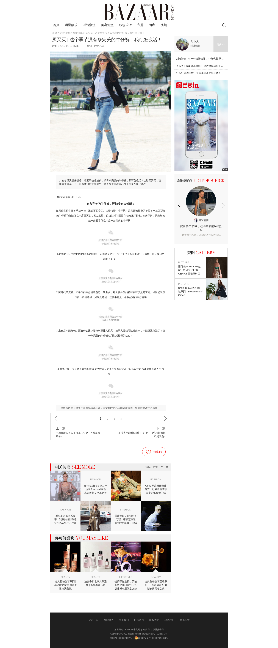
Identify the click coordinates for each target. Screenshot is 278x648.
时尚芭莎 (201, 220)
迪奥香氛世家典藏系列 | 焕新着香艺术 (95, 583)
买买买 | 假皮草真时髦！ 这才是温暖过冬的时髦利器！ (206, 65)
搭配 (148, 467)
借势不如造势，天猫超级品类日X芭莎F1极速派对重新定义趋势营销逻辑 (126, 585)
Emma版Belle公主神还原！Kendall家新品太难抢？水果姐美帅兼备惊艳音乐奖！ (95, 489)
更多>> (220, 44)
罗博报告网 (158, 629)
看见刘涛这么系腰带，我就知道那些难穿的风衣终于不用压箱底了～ (65, 519)
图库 (152, 25)
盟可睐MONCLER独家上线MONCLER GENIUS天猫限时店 (190, 268)
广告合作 (139, 620)
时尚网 (146, 629)
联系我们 (169, 620)
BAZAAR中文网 (132, 629)
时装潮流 (89, 25)
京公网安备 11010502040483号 (151, 638)
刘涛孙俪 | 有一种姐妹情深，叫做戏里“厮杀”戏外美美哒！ (208, 58)
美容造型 (107, 25)
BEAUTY (65, 577)
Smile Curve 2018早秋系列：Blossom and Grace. (190, 289)
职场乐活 (125, 25)
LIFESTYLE (125, 577)
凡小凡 (194, 41)
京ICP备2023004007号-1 (122, 638)
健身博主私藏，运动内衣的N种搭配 (201, 231)
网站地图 (108, 620)
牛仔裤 (164, 467)
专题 (140, 25)
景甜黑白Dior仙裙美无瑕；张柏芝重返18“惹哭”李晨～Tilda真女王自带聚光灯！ (126, 519)
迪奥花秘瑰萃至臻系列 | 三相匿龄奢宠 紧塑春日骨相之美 (155, 585)
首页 (56, 25)
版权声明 (154, 620)
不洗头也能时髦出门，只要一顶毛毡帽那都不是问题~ (141, 432)
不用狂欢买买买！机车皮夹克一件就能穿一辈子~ (80, 432)
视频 (163, 25)
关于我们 (124, 620)
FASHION (95, 479)
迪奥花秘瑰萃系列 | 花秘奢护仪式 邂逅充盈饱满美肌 (65, 585)
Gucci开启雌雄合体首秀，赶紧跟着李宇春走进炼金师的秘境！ (156, 489)
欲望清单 (78, 32)
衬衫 (155, 467)
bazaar (139, 12)
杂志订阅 (93, 620)
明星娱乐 (71, 25)
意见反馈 (185, 620)
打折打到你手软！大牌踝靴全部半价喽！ (198, 73)
